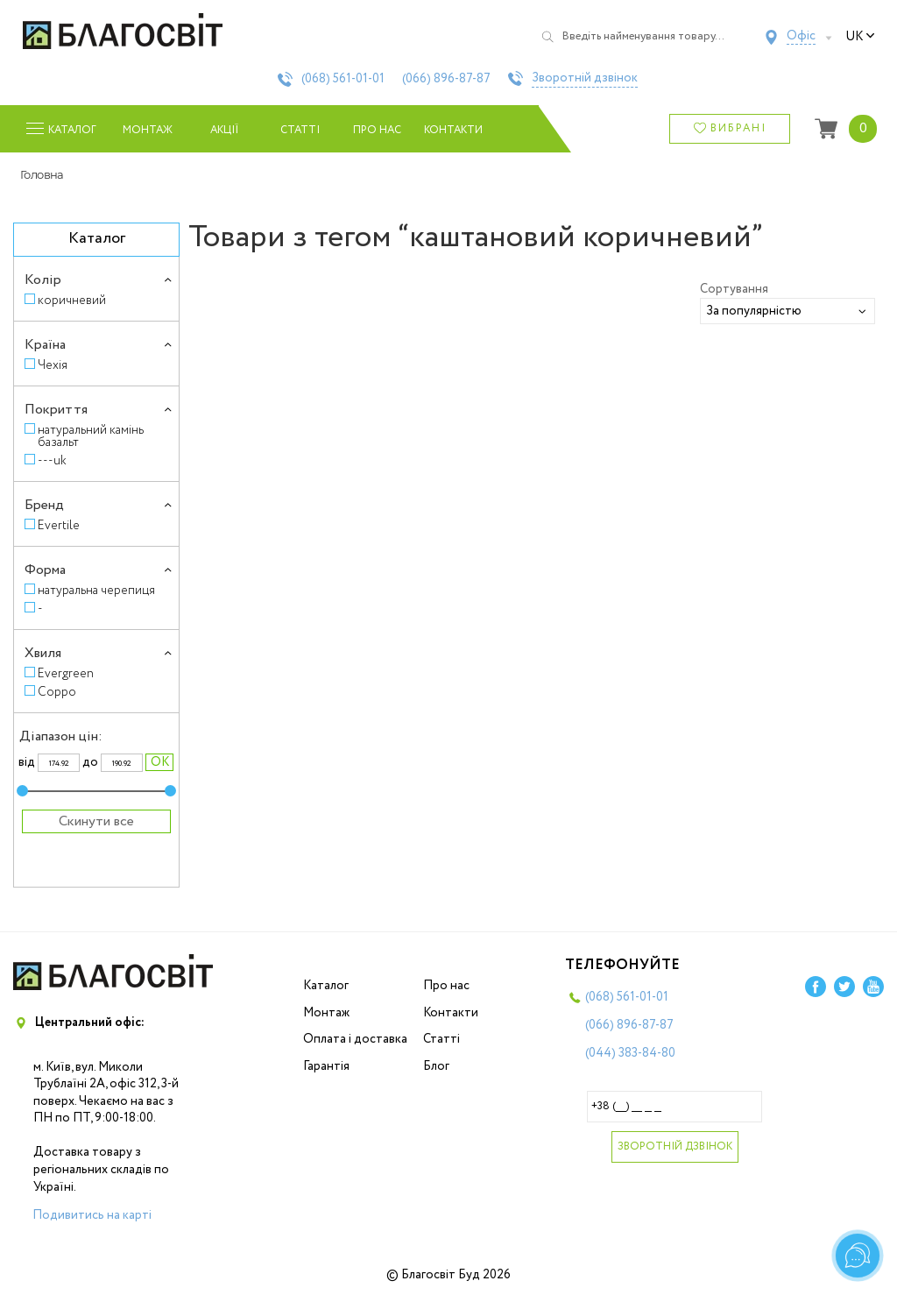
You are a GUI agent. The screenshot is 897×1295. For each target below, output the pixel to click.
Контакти (453, 130)
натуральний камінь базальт (91, 436)
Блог (436, 1066)
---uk (52, 460)
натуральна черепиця (96, 590)
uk (860, 37)
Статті (300, 130)
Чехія (52, 365)
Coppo (57, 691)
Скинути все (96, 821)
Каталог (326, 985)
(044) (630, 1053)
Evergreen (66, 673)
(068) (343, 79)
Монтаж (148, 130)
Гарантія (326, 1066)
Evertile (59, 525)
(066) (446, 79)
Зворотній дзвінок (585, 79)
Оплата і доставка (355, 1039)
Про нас (377, 130)
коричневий (72, 300)
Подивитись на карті (92, 1215)
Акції (224, 130)
